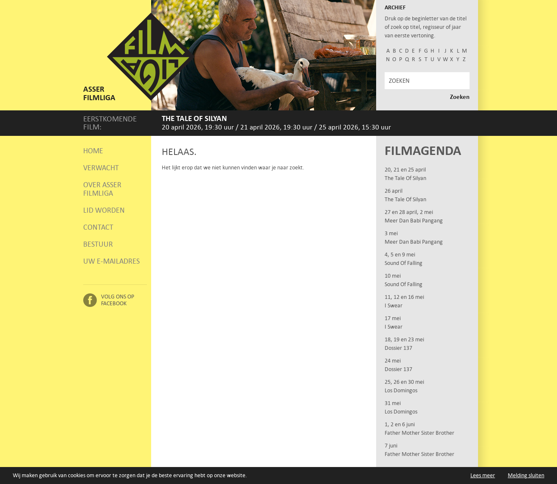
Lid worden (104, 210)
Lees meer (482, 475)
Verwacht (101, 167)
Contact (98, 227)
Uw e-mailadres (111, 261)
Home (93, 150)
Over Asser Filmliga (102, 188)
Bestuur (98, 244)
